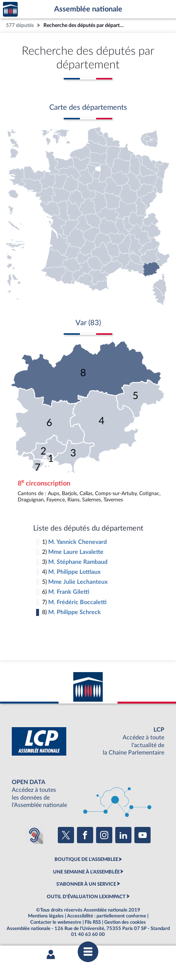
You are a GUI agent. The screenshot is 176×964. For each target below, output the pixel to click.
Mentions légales (46, 916)
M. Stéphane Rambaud (78, 562)
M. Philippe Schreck (74, 612)
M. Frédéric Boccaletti (77, 602)
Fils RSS (93, 922)
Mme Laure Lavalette (75, 552)
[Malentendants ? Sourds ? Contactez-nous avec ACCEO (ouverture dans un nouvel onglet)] (34, 835)
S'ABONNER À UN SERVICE (86, 884)
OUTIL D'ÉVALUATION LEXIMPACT (86, 897)
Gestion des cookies (125, 922)
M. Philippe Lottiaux (74, 572)
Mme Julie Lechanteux (78, 582)
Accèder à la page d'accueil (10, 9)
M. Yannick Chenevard (77, 542)
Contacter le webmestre (55, 922)
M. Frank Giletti (68, 592)
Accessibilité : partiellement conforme (106, 916)
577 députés (20, 25)
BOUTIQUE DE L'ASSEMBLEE (86, 859)
